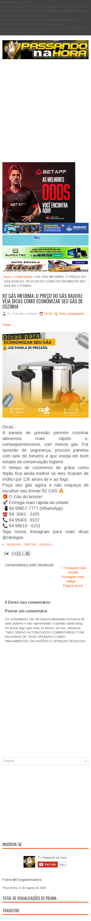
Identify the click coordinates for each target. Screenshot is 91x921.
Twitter (29, 544)
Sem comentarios (71, 313)
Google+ (45, 544)
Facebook (13, 544)
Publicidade (24, 277)
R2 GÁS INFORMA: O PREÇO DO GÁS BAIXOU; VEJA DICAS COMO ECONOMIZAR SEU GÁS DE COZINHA (42, 301)
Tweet (6, 325)
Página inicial (73, 585)
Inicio (7, 277)
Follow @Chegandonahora (21, 879)
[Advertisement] (45, 114)
